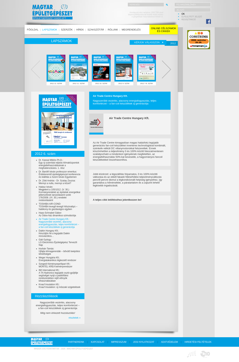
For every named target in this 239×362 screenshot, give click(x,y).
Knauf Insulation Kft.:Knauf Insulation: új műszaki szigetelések (59, 285)
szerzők (66, 29)
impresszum (118, 342)
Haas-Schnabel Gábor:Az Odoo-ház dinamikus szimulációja (57, 214)
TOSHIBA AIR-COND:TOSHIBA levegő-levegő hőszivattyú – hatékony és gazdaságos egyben (58, 207)
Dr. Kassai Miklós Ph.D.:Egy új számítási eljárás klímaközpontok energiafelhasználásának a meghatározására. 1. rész (59, 164)
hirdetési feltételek (198, 342)
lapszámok (49, 29)
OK (183, 14)
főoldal (33, 29)
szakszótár (95, 29)
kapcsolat (97, 342)
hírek (80, 29)
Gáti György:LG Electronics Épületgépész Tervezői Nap (58, 242)
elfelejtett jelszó (192, 17)
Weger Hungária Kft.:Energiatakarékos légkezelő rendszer (57, 259)
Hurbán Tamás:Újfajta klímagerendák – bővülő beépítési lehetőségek (59, 251)
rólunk (113, 29)
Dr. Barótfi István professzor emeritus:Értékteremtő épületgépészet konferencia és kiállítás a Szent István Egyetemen (59, 174)
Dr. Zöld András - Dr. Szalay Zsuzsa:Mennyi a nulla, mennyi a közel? (57, 182)
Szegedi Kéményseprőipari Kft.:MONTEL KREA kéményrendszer (55, 265)
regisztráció (189, 19)
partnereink (76, 342)
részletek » (75, 317)
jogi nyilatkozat (143, 342)
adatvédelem (169, 342)
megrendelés (131, 29)
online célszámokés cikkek (163, 30)
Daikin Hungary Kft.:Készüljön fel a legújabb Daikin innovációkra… (54, 233)
